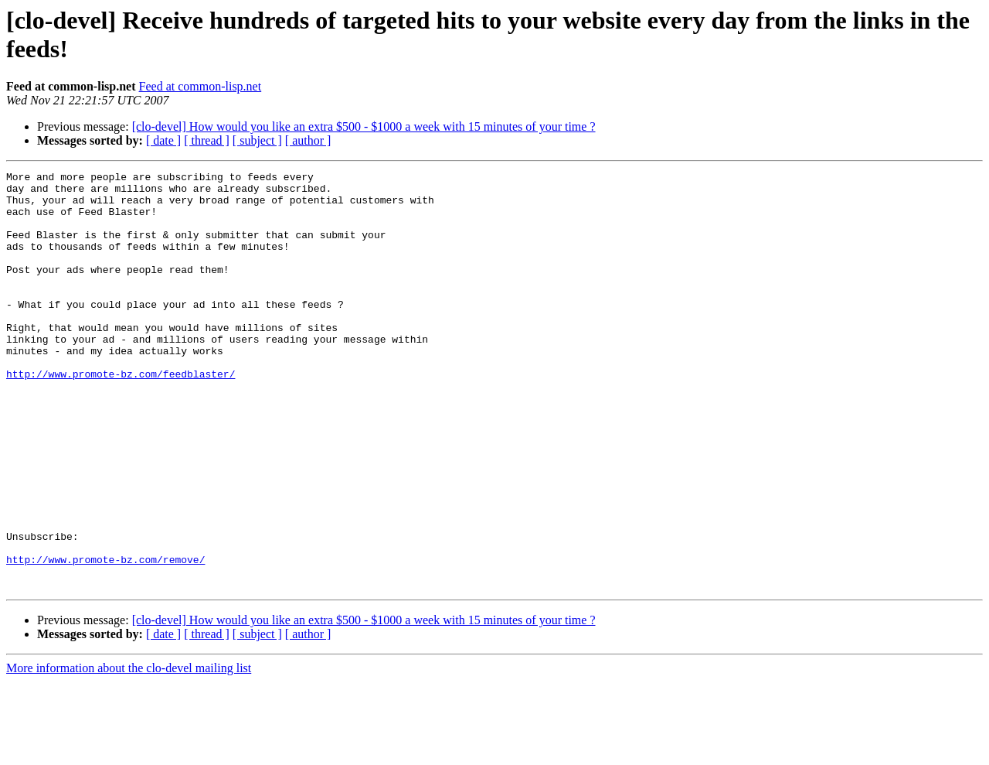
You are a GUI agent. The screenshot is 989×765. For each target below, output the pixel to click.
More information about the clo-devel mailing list (128, 751)
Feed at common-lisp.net (200, 86)
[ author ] (308, 140)
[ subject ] (257, 140)
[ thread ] (206, 140)
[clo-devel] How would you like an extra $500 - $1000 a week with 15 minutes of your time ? (364, 126)
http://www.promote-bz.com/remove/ (105, 638)
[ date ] (163, 140)
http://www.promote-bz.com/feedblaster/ (120, 415)
